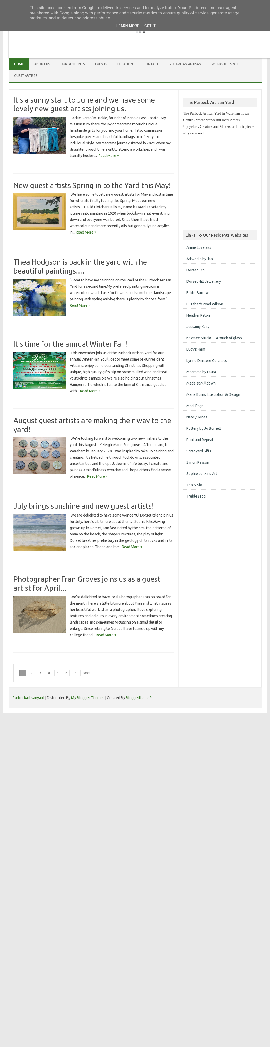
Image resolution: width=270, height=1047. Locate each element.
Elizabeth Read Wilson (204, 304)
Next (86, 673)
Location (125, 64)
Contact (151, 64)
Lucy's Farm (195, 349)
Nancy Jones (196, 417)
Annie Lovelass (198, 247)
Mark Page (195, 406)
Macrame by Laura (201, 372)
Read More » (108, 156)
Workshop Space (225, 64)
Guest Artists (25, 75)
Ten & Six (194, 485)
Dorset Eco (195, 270)
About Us (42, 64)
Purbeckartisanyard (28, 698)
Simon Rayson (197, 462)
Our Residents (72, 64)
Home (19, 64)
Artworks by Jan (199, 259)
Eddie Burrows (198, 293)
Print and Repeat (199, 440)
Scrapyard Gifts (198, 451)
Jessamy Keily (197, 327)
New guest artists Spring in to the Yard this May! (92, 185)
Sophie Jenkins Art (201, 474)
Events (101, 64)
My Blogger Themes (87, 698)
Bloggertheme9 (139, 698)
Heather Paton (198, 315)
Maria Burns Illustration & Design (213, 394)
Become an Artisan (185, 64)
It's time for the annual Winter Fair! (70, 344)
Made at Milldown (201, 383)
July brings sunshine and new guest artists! (83, 506)
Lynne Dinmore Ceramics (206, 360)
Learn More (127, 26)
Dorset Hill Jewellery (203, 281)
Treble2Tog (196, 496)
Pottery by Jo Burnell (203, 428)
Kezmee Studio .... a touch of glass (214, 338)
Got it (150, 26)
